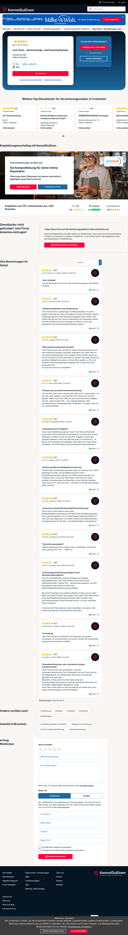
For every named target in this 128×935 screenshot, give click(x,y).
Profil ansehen (8, 128)
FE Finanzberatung (12, 115)
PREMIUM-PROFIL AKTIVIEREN (93, 47)
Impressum (7, 897)
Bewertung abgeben (52, 80)
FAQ (27, 885)
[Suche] (108, 8)
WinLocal (6, 901)
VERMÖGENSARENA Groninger (93, 115)
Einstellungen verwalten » (80, 926)
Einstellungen (43, 873)
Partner (59, 881)
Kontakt (59, 885)
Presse (59, 877)
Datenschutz (30, 873)
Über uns (60, 873)
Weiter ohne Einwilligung (53, 931)
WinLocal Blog (8, 905)
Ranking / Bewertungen (35, 889)
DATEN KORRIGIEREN (94, 58)
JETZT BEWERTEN (111, 20)
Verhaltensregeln (87, 785)
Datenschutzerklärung (53, 850)
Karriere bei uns (9, 909)
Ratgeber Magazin (10, 881)
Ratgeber (38, 18)
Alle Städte (7, 18)
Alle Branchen (23, 18)
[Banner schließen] (122, 16)
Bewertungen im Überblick (31, 80)
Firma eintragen (9, 885)
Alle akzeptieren (78, 931)
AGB (46, 847)
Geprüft (93, 290)
